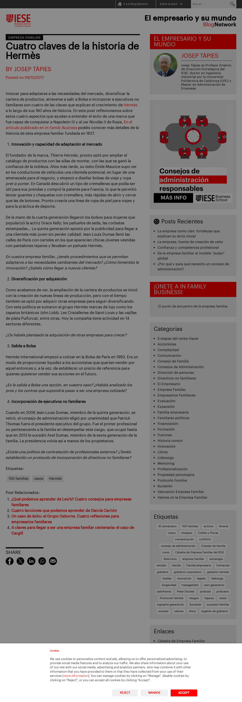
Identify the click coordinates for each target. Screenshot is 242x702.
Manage (154, 692)
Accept (184, 692)
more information (75, 675)
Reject (125, 692)
